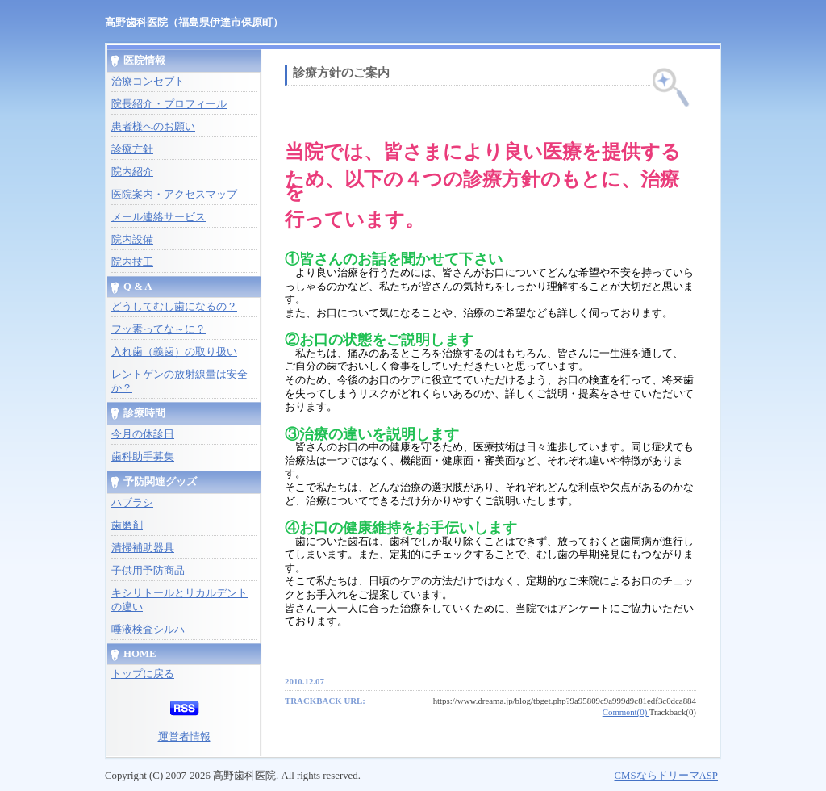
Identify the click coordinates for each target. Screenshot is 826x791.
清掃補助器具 (142, 548)
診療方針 (132, 149)
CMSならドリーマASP (666, 775)
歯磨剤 (127, 525)
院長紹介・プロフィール (169, 104)
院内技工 (132, 262)
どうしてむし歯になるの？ (174, 306)
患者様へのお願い (153, 126)
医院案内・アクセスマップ (174, 194)
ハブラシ (132, 502)
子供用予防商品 (148, 570)
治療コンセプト (148, 81)
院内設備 (132, 239)
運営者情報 (184, 737)
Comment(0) (626, 712)
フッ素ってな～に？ (158, 329)
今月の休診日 (142, 434)
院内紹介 (132, 172)
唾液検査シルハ (148, 629)
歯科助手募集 (142, 456)
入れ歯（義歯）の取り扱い (174, 352)
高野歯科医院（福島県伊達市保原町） (194, 22)
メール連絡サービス (158, 217)
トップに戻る (142, 674)
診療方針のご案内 (341, 72)
